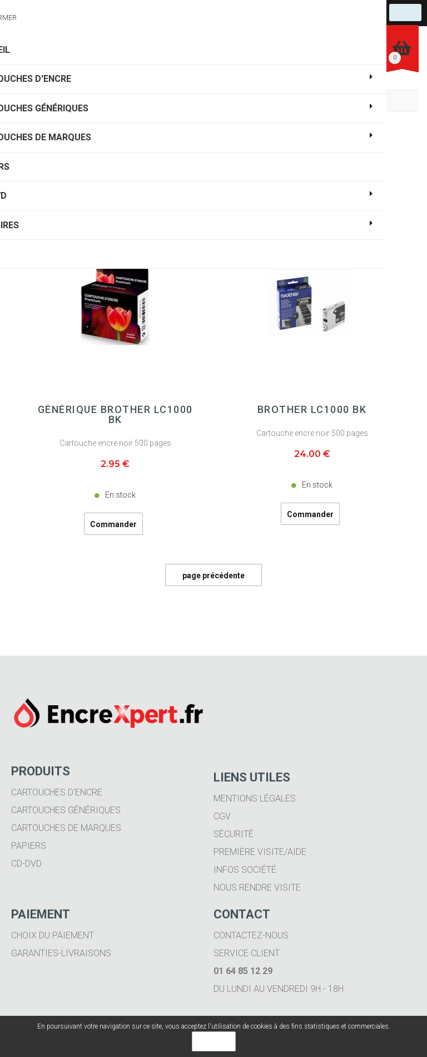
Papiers (28, 845)
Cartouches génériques (66, 810)
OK (214, 1041)
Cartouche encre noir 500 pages (115, 443)
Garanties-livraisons (61, 953)
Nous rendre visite (257, 887)
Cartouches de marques (66, 828)
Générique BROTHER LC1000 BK (115, 415)
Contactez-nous (251, 935)
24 (312, 454)
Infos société (245, 869)
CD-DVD (26, 863)
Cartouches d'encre (56, 792)
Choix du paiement (52, 935)
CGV (222, 816)
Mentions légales (255, 798)
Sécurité (234, 834)
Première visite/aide (260, 852)
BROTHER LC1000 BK (312, 410)
